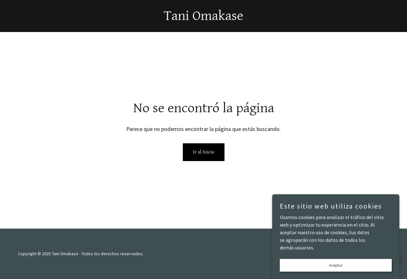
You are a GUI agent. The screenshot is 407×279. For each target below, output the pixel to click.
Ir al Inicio (203, 152)
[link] (203, 18)
